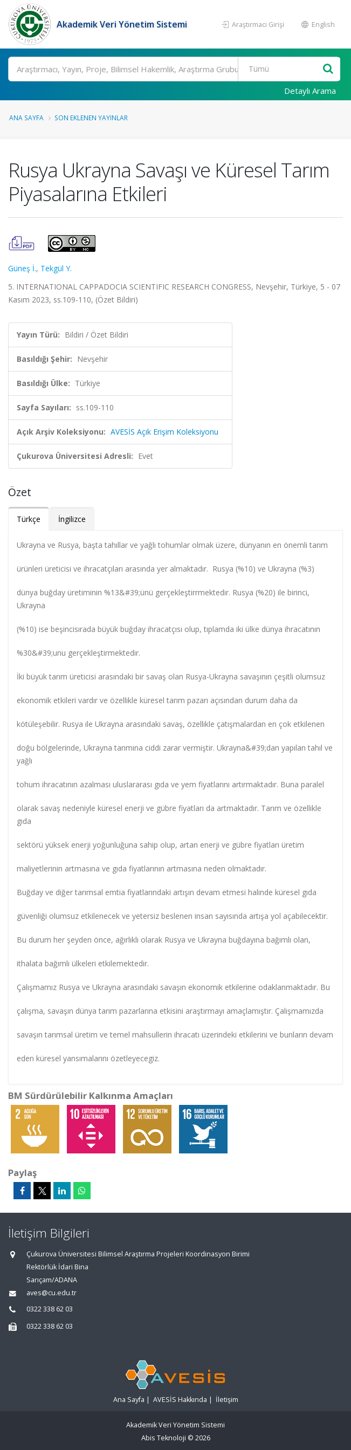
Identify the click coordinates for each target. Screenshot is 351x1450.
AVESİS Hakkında (180, 1399)
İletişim (227, 1399)
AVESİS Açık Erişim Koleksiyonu (164, 432)
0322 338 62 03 (49, 1309)
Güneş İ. (22, 268)
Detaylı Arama (310, 90)
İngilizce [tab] (72, 519)
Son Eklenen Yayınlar (91, 117)
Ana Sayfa (26, 117)
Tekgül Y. (56, 268)
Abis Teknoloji (163, 1437)
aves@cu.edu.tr (51, 1292)
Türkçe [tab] (28, 519)
